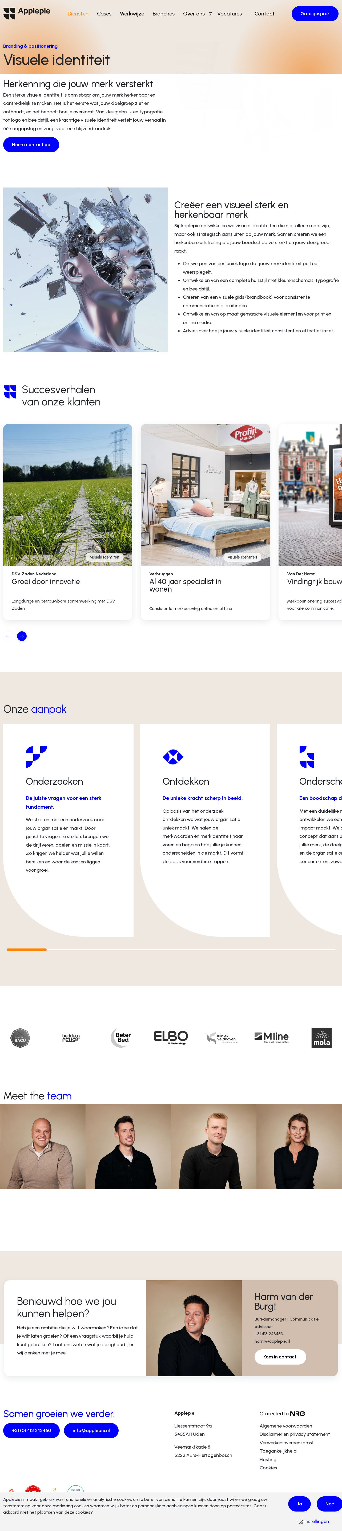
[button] (22, 636)
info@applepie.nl (91, 1430)
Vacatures (227, 13)
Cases (106, 13)
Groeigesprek (315, 14)
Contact (262, 13)
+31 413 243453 (269, 1333)
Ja (299, 1504)
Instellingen (313, 1521)
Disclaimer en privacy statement (295, 1434)
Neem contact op (31, 144)
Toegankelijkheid (278, 1451)
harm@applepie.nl (272, 1341)
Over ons (196, 13)
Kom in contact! (280, 1357)
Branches (165, 13)
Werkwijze (134, 13)
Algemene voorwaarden (286, 1426)
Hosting (268, 1459)
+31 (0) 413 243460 (31, 1430)
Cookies (268, 1468)
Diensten (80, 13)
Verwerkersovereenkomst (287, 1443)
